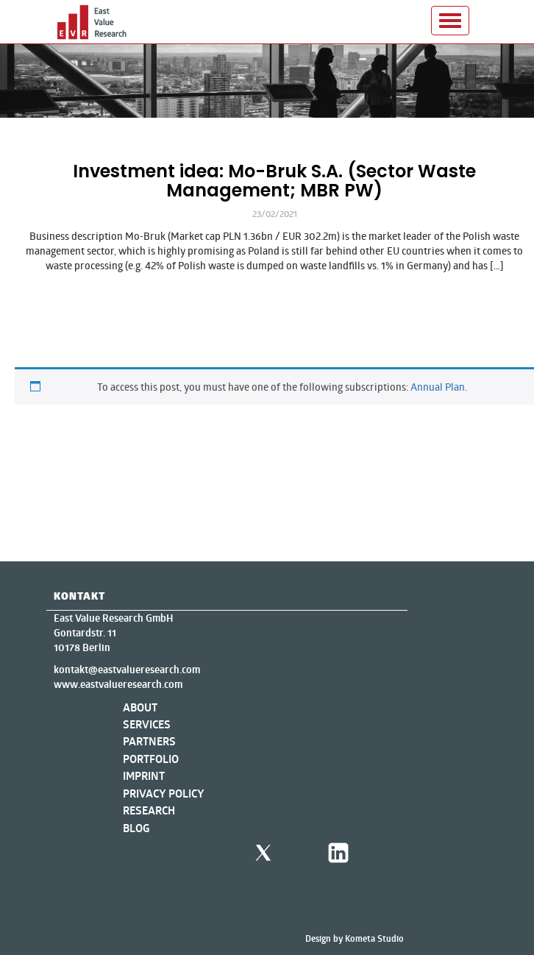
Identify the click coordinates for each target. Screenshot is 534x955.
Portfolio (151, 759)
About (140, 707)
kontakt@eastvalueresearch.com (127, 669)
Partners (149, 741)
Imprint (144, 776)
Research (149, 810)
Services (147, 724)
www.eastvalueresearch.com (118, 684)
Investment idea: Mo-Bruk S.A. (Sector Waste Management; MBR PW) (274, 180)
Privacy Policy (163, 793)
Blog (136, 828)
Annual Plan (437, 387)
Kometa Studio (374, 938)
